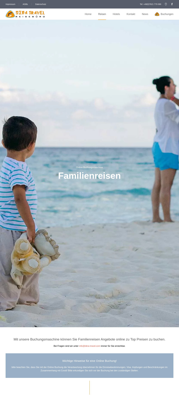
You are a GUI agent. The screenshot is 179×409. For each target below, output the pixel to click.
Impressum (10, 4)
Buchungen (164, 14)
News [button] (145, 14)
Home (88, 14)
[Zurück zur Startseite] (25, 14)
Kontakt (131, 14)
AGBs (25, 4)
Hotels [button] (116, 14)
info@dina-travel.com (89, 346)
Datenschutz (40, 4)
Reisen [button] (102, 14)
